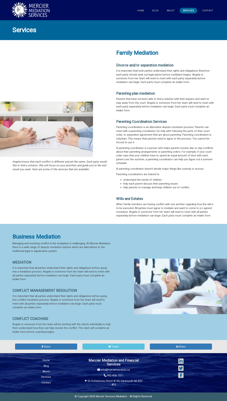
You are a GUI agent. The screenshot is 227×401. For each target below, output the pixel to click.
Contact (46, 382)
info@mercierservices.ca (113, 369)
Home (46, 360)
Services (46, 376)
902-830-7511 (113, 375)
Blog (46, 365)
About (46, 371)
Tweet (113, 346)
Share (46, 346)
